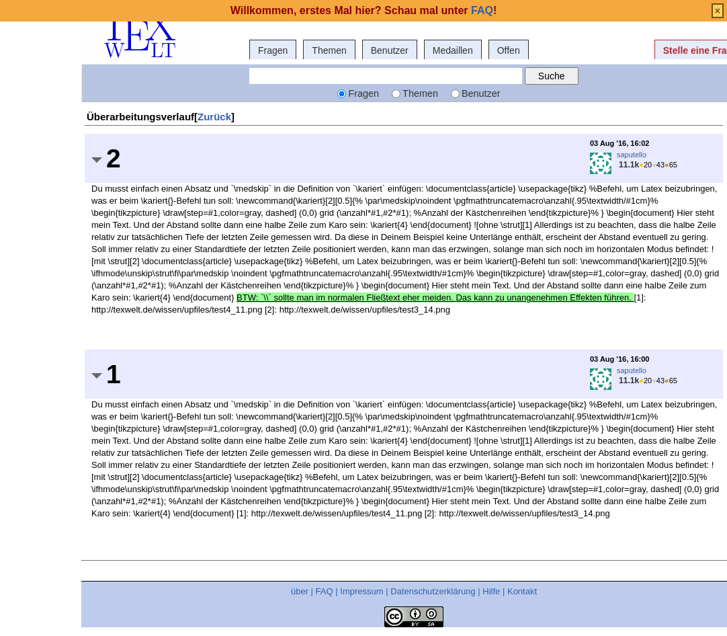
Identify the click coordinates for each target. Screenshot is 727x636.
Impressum (361, 591)
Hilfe (491, 591)
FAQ (324, 591)
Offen (508, 50)
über (299, 591)
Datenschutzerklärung (432, 591)
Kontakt (522, 591)
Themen (329, 50)
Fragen (273, 50)
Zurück (214, 116)
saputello (631, 155)
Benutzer (390, 50)
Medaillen (453, 50)
